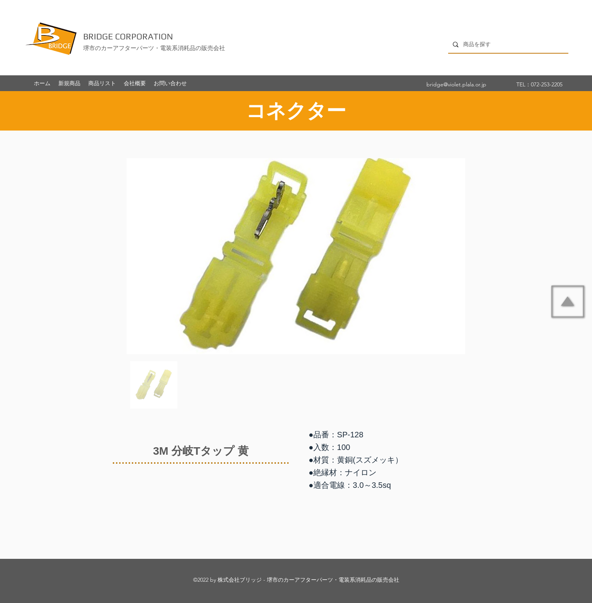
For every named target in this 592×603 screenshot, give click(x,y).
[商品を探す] (507, 44)
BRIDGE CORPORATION (128, 36)
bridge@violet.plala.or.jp (456, 84)
